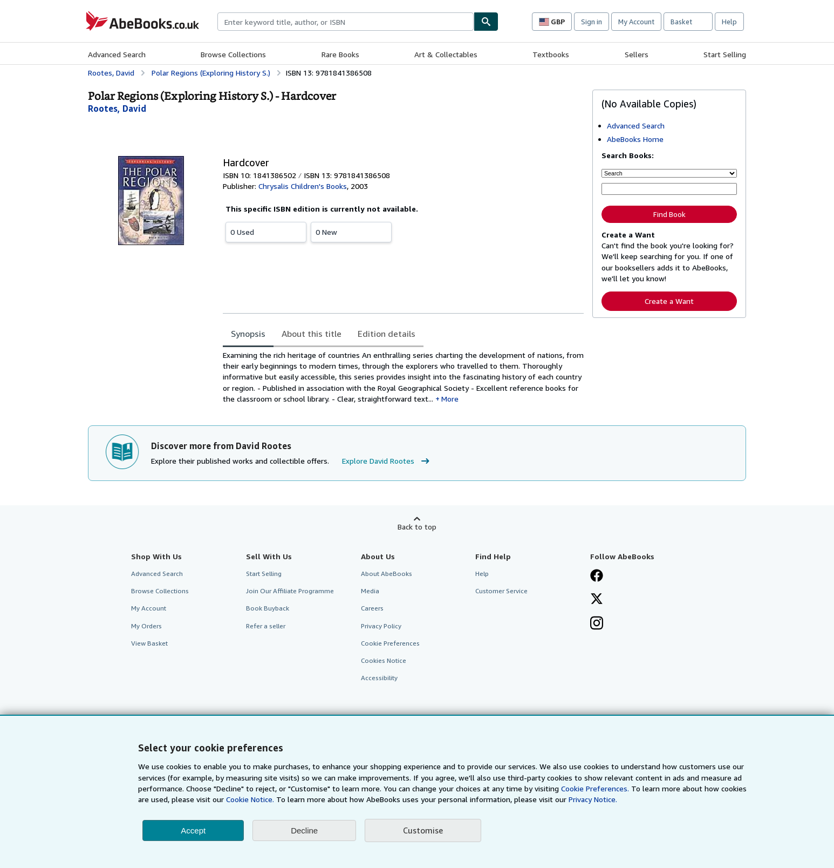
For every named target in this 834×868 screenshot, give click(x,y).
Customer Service (501, 591)
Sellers (636, 54)
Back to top (417, 526)
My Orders (146, 626)
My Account (636, 21)
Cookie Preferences (390, 643)
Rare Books (340, 54)
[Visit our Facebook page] (596, 576)
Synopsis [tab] (248, 333)
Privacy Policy (381, 626)
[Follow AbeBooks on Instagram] (596, 624)
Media (370, 591)
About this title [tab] (311, 333)
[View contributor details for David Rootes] (117, 108)
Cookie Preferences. (595, 788)
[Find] (486, 21)
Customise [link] (423, 830)
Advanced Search (117, 54)
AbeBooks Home (635, 139)
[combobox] (345, 21)
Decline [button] (304, 830)
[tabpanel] (403, 377)
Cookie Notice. (250, 799)
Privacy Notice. (593, 799)
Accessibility (379, 678)
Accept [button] (193, 830)
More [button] (450, 398)
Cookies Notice (383, 660)
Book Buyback (267, 608)
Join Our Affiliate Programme (290, 591)
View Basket (149, 643)
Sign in (591, 21)
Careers (372, 608)
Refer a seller (265, 626)
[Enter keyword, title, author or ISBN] (669, 189)
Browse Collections (233, 54)
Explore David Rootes (387, 461)
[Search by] (669, 173)
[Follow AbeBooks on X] (596, 599)
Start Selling (724, 54)
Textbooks (550, 54)
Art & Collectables (445, 54)
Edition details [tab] (386, 333)
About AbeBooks (386, 573)
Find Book (669, 214)
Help (729, 21)
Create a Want (669, 301)
